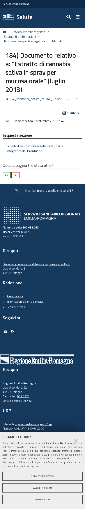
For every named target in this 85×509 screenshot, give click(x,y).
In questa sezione (17, 135)
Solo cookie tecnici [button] (42, 476)
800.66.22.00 (36, 428)
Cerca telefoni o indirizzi (17, 400)
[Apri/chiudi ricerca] (69, 17)
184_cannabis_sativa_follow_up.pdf (34, 98)
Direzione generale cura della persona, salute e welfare (36, 264)
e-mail (21, 307)
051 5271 (23, 396)
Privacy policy (31, 466)
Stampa (71, 112)
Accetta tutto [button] (42, 488)
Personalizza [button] (43, 499)
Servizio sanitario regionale (29, 31)
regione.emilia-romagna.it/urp (33, 424)
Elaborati (56, 41)
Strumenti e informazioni (20, 36)
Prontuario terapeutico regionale (24, 41)
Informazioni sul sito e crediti (25, 301)
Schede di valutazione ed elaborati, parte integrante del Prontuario (34, 148)
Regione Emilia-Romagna (16, 4)
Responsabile (15, 296)
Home (5, 32)
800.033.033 (30, 227)
